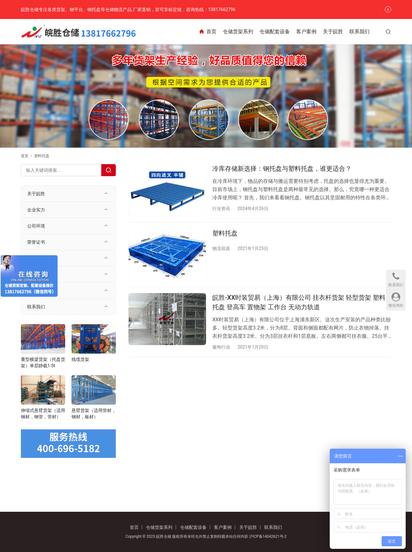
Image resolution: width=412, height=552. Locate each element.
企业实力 (36, 209)
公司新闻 (36, 274)
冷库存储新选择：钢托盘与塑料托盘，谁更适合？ (282, 168)
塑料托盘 (225, 233)
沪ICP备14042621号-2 (268, 536)
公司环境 (36, 225)
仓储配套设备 (274, 32)
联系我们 (359, 32)
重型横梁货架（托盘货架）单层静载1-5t (43, 362)
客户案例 (306, 32)
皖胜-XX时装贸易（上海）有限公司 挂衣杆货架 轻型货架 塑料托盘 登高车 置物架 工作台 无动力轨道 (298, 302)
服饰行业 (221, 347)
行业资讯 (221, 208)
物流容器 (221, 248)
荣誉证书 (36, 242)
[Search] (108, 170)
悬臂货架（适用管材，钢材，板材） (94, 413)
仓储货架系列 (238, 32)
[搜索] (388, 31)
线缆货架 (80, 359)
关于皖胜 (333, 32)
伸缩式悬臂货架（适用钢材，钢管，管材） (43, 413)
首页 (207, 32)
